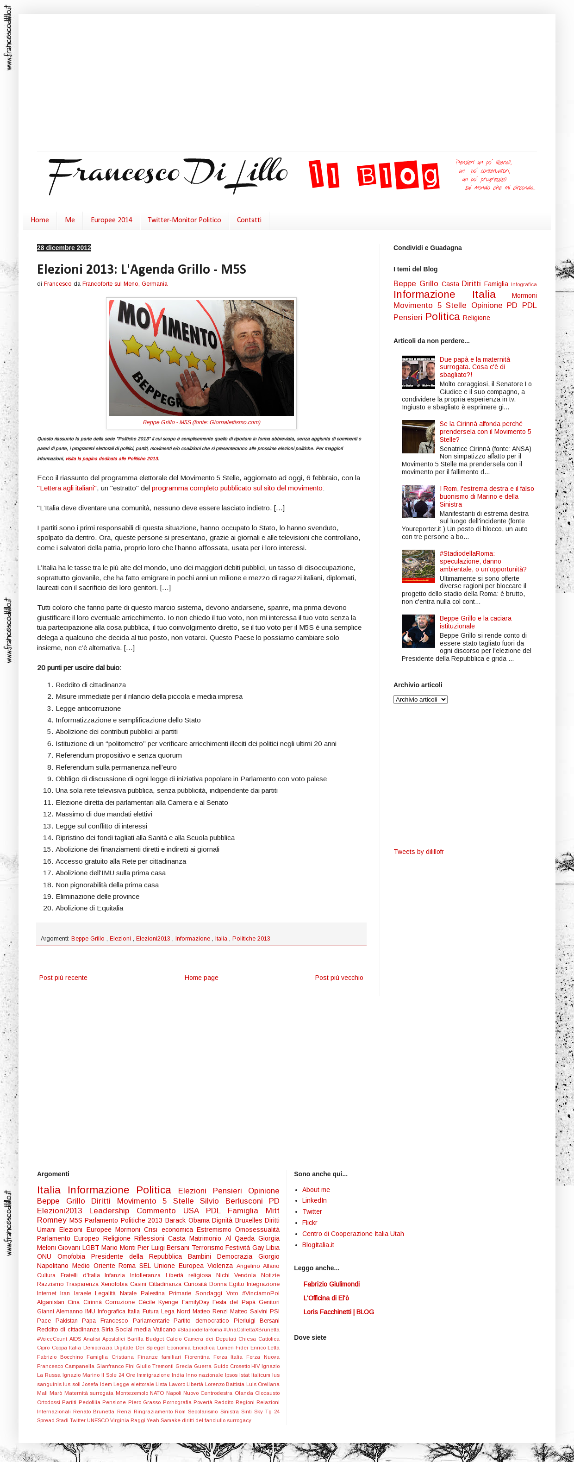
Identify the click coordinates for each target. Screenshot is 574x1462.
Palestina (155, 1293)
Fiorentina (199, 1357)
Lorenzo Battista (225, 1384)
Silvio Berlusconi (234, 1201)
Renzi (125, 1411)
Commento (160, 1210)
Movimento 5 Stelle (432, 305)
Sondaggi (210, 1293)
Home (40, 220)
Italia (222, 938)
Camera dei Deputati (211, 1339)
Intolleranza (148, 1275)
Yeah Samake (164, 1420)
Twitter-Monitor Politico (184, 220)
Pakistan (69, 1321)
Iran (67, 1293)
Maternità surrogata (90, 1393)
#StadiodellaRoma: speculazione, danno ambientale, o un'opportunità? (483, 561)
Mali (43, 1393)
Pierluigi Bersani (257, 1321)
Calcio (175, 1339)
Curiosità (196, 1284)
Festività (238, 1247)
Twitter (78, 1420)
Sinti (247, 1411)
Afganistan (52, 1302)
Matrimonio (207, 1238)
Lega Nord (177, 1311)
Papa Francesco (107, 1321)
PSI (275, 1311)
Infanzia (117, 1275)
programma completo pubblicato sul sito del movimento (237, 488)
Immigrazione (154, 1375)
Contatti (249, 220)
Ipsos (232, 1375)
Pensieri (409, 317)
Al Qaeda (242, 1238)
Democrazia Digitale (109, 1347)
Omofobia (74, 1256)
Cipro (44, 1347)
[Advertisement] (255, 83)
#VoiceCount (53, 1339)
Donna (219, 1284)
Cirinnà (94, 1302)
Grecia (184, 1366)
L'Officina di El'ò (326, 1298)
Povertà (203, 1402)
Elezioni (121, 938)
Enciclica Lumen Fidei (221, 1347)
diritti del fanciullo (204, 1420)
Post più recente (63, 977)
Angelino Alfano (258, 1266)
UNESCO (98, 1420)
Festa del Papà (235, 1302)
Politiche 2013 (251, 938)
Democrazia (237, 1256)
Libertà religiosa (191, 1275)
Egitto (238, 1284)
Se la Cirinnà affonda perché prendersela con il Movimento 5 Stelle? (485, 431)
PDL (529, 305)
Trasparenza (83, 1284)
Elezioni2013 (154, 938)
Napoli (174, 1393)
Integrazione (263, 1284)
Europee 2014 (111, 220)
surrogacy (239, 1420)
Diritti (473, 283)
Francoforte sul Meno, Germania (125, 284)
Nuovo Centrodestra (209, 1393)
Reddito (224, 1402)
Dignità (223, 1220)
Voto (234, 1293)
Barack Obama (188, 1220)
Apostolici (114, 1339)
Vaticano (165, 1329)
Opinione (489, 305)
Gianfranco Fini (116, 1366)
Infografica (524, 284)
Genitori (269, 1302)
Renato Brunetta (95, 1411)
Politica (444, 316)
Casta (452, 284)
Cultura (49, 1275)
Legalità (107, 1293)
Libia (273, 1247)
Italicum (261, 1375)
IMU (91, 1311)
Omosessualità (257, 1229)
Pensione (115, 1402)
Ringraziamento (154, 1411)
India (179, 1375)
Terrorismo (208, 1247)
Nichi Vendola (239, 1275)
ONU (47, 1256)
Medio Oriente (95, 1265)
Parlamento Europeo (70, 1238)
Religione (476, 317)
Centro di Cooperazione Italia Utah (353, 1233)
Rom (181, 1411)
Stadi (63, 1420)
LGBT (91, 1247)
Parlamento (103, 1220)
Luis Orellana (263, 1384)
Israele (84, 1293)
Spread (46, 1420)
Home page (201, 977)
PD (514, 305)
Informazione (193, 938)
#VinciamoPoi (261, 1293)
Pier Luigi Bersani (164, 1247)
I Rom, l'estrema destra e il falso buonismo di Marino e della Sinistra (487, 496)
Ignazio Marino (81, 1375)
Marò (57, 1393)
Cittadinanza (166, 1284)
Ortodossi (49, 1402)
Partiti (70, 1402)
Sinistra (230, 1411)
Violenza (222, 1265)
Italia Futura (144, 1311)
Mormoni (524, 295)
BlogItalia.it (318, 1245)
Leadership (113, 1210)
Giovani (70, 1247)
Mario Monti (119, 1247)
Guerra (203, 1366)
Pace (46, 1321)
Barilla (136, 1339)
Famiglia (497, 284)
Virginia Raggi (128, 1420)
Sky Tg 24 (267, 1411)
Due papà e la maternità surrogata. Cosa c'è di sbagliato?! (475, 367)
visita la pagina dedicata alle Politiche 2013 (111, 458)
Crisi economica (170, 1229)
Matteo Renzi (211, 1311)
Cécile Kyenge (160, 1302)
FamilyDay (197, 1302)
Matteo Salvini (250, 1311)
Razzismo (51, 1284)
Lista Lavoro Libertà (180, 1384)
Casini (139, 1284)
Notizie (270, 1275)
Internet (48, 1293)
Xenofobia (115, 1284)
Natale (130, 1293)
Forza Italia (230, 1357)
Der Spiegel (151, 1347)
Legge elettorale (134, 1384)
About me (316, 1189)
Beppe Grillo (88, 938)
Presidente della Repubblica (139, 1256)
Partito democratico (203, 1321)
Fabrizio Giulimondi (332, 1284)
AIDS (76, 1339)
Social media (134, 1329)
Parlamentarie (153, 1321)
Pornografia (178, 1402)
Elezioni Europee (87, 1229)
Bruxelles (250, 1220)
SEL (146, 1265)
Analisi (92, 1339)
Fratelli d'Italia (83, 1275)
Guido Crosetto (232, 1366)
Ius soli (72, 1384)
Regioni (246, 1402)
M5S (77, 1220)
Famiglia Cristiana (112, 1357)
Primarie (182, 1293)
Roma (129, 1265)
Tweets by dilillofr (418, 851)
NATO (158, 1393)
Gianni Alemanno (61, 1311)
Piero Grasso (145, 1402)
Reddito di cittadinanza (69, 1329)
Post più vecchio (339, 977)
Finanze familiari (161, 1357)
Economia (180, 1347)
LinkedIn (314, 1200)
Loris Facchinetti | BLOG (339, 1312)
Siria (108, 1329)
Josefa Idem (97, 1384)
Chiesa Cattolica (259, 1339)
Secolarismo (204, 1411)
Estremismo (216, 1229)
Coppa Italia (67, 1347)
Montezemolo (133, 1393)
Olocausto (267, 1393)
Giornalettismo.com (233, 422)
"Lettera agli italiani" (67, 488)
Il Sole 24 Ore (119, 1375)
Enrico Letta (265, 1347)
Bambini (202, 1256)
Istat (245, 1375)
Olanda (245, 1393)
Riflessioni (151, 1238)
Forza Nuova (263, 1357)
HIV (256, 1366)
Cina (75, 1302)
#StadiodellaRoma (201, 1329)
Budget (156, 1339)
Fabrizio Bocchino (62, 1357)
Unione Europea (180, 1265)
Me (70, 220)
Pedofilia (90, 1402)
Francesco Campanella (66, 1366)
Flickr (310, 1222)
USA (194, 1210)
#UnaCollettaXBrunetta (252, 1329)
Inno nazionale (205, 1375)
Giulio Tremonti (155, 1366)
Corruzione (121, 1302)
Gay (259, 1247)
